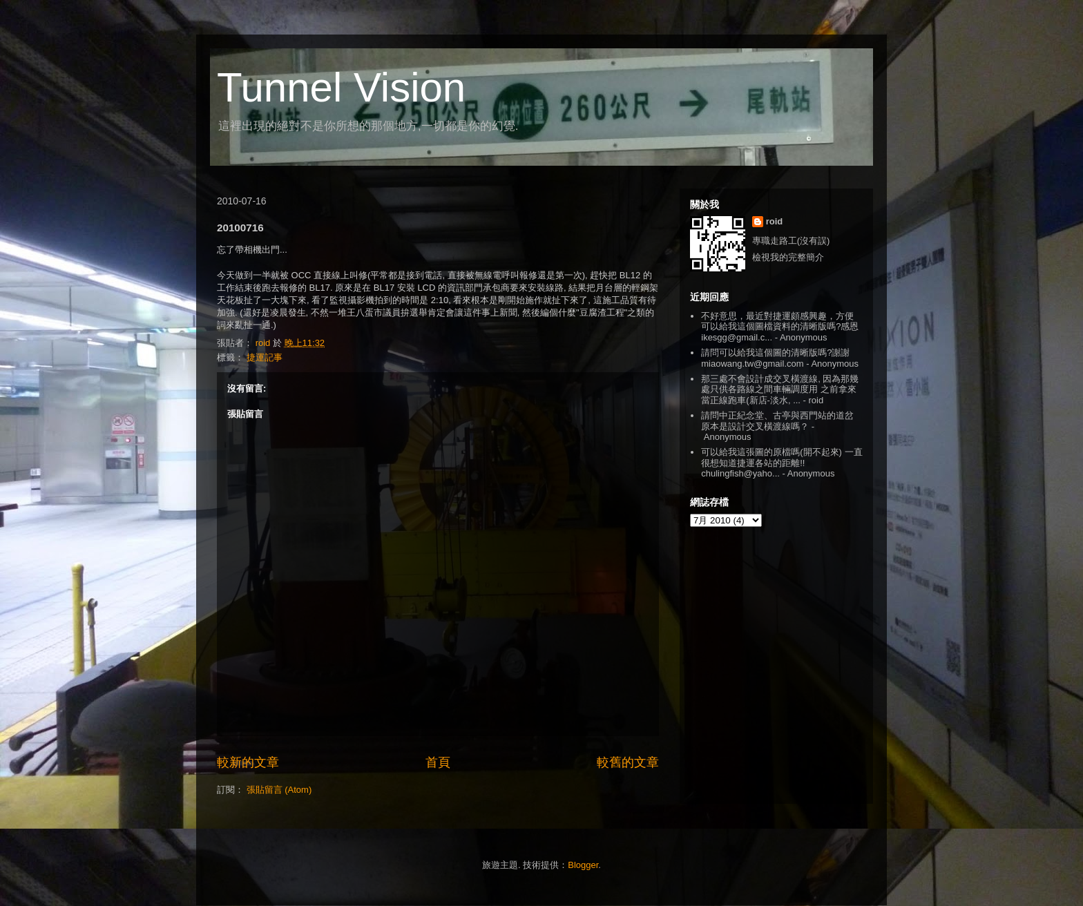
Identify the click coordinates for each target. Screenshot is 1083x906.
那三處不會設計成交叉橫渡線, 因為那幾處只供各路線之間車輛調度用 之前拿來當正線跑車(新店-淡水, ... (780, 389)
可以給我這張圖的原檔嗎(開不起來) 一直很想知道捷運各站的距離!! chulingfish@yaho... (781, 463)
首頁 (437, 762)
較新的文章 (248, 762)
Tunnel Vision (341, 87)
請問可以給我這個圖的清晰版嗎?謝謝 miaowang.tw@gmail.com (775, 358)
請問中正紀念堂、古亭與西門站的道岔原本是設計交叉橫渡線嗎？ (777, 421)
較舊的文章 (628, 762)
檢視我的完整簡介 (788, 257)
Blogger (583, 865)
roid (774, 221)
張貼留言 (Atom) (279, 789)
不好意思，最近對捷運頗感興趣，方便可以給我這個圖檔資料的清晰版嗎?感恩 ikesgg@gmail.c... (780, 327)
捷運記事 (264, 357)
